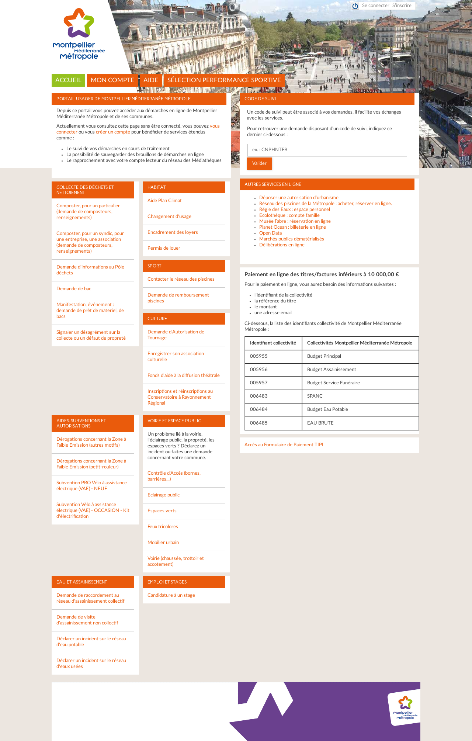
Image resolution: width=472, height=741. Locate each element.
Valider (259, 163)
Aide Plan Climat (165, 200)
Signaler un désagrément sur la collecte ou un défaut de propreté (91, 335)
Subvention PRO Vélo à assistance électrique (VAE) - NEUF (91, 486)
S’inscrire (402, 5)
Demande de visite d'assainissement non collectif (87, 620)
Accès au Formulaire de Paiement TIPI (283, 445)
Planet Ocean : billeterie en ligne (292, 227)
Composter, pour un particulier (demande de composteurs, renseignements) (88, 212)
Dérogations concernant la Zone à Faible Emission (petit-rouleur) (91, 464)
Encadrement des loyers (173, 232)
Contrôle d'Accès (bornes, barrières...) (174, 476)
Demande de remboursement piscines (178, 298)
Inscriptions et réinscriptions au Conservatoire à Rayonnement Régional (180, 397)
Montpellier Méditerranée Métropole (236, 34)
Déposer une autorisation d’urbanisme (299, 197)
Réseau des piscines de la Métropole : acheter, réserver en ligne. (325, 203)
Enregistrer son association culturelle (176, 357)
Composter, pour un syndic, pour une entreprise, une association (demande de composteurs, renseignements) (90, 242)
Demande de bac (73, 289)
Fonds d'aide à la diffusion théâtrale (184, 375)
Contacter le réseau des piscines (181, 279)
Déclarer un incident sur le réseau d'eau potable (91, 642)
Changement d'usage (169, 216)
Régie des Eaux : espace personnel (294, 209)
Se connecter (375, 5)
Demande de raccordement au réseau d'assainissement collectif (90, 598)
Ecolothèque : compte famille (289, 215)
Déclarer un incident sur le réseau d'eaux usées (91, 663)
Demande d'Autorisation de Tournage (176, 335)
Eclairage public (164, 495)
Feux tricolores (163, 526)
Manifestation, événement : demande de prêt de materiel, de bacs (90, 310)
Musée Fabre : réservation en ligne (295, 221)
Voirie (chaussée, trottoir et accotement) (176, 561)
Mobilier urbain (163, 542)
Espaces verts (162, 511)
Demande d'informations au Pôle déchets (90, 270)
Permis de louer (164, 248)
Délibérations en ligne (282, 245)
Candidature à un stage (171, 595)
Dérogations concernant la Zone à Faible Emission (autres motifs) (91, 442)
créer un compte (113, 132)
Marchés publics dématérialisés (291, 239)
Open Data (270, 233)
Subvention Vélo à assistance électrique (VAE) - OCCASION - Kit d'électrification (92, 510)
